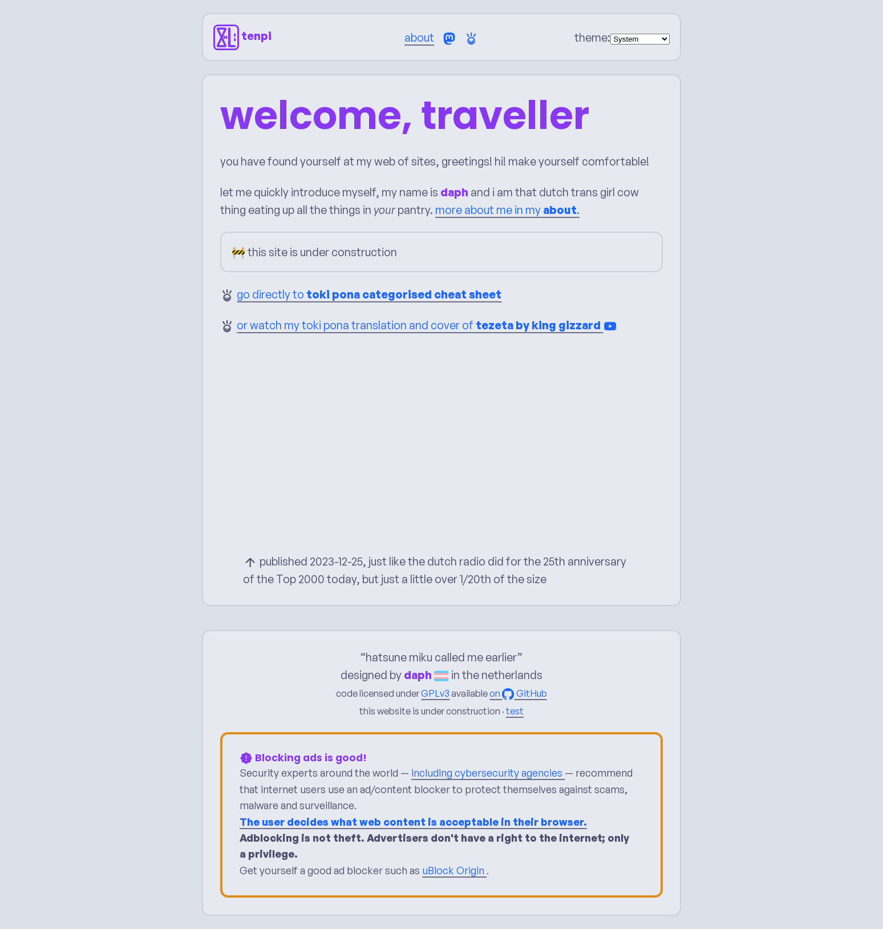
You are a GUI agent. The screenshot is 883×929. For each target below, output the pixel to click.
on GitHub (517, 693)
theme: (592, 37)
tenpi (242, 36)
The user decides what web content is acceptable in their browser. (413, 821)
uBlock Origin (454, 870)
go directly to (369, 294)
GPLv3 (435, 693)
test (515, 711)
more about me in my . (507, 210)
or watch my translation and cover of (427, 325)
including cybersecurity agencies (488, 772)
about (419, 37)
